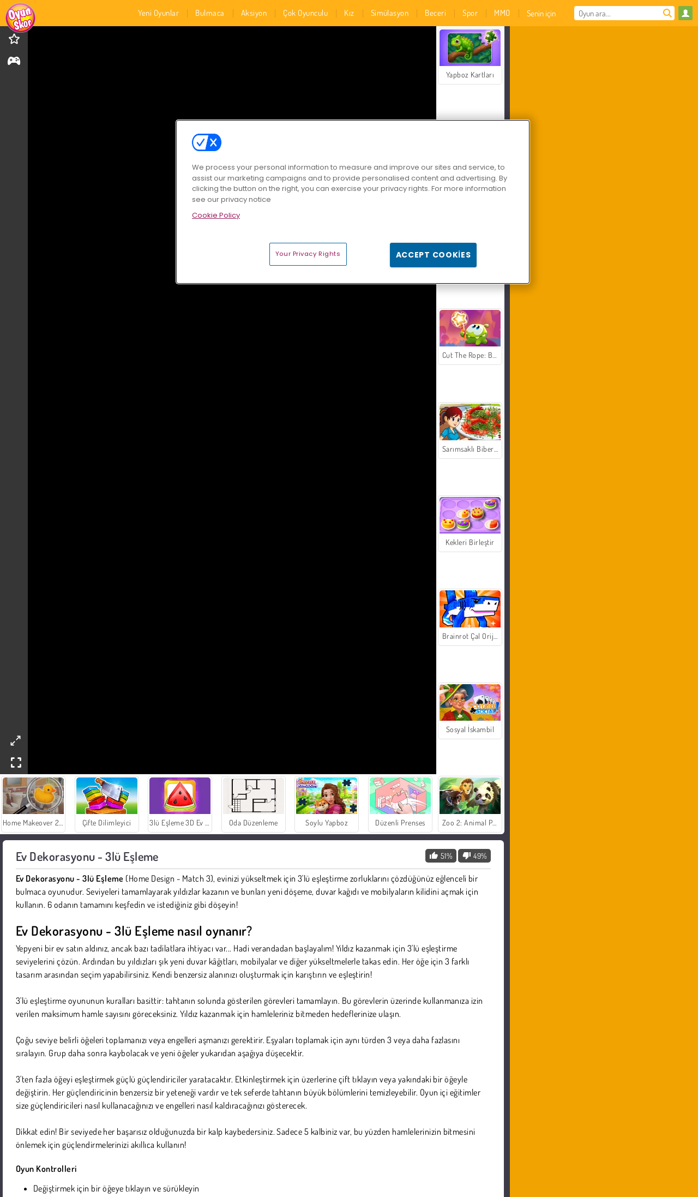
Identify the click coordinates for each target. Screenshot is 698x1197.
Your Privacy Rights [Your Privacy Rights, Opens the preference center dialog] (308, 253)
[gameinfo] (13, 62)
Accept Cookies (433, 254)
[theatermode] (15, 741)
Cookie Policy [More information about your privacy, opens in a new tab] (216, 215)
